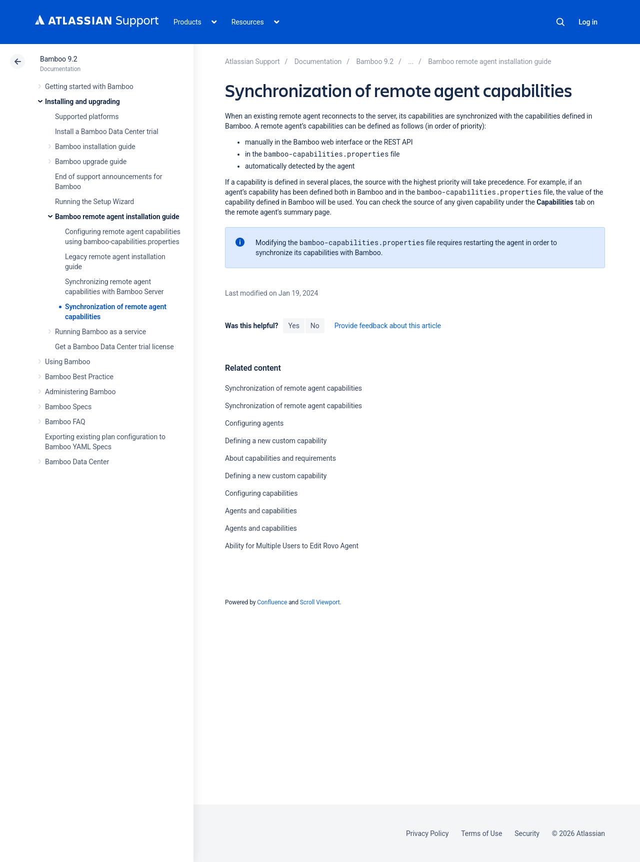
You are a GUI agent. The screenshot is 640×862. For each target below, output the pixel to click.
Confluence (272, 602)
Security (527, 833)
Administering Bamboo (80, 392)
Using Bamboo (67, 362)
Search (560, 22)
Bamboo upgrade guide (90, 162)
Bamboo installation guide (95, 147)
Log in (588, 22)
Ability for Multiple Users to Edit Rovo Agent (291, 546)
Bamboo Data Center (77, 462)
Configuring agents (254, 423)
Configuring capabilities (261, 493)
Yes (293, 326)
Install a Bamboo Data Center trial (106, 132)
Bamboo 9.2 (59, 59)
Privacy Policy (427, 833)
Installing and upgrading (82, 102)
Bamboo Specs (68, 407)
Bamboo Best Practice (79, 377)
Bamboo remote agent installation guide (117, 217)
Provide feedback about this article (387, 326)
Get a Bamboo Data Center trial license (114, 347)
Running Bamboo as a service (100, 332)
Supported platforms (86, 117)
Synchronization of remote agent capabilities (293, 388)
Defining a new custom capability (275, 441)
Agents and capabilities (261, 511)
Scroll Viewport (320, 602)
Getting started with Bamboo (89, 87)
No (315, 326)
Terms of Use (481, 833)
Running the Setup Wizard (94, 202)
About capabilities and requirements (280, 458)
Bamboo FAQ (65, 422)
